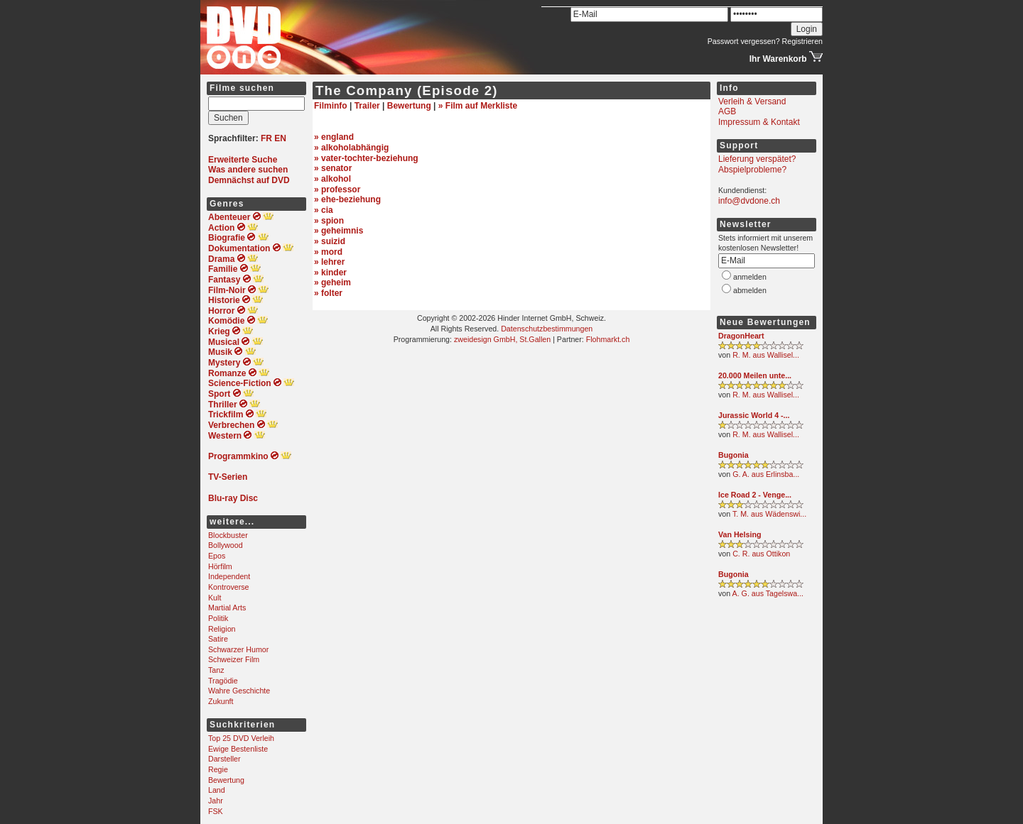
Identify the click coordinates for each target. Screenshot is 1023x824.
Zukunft (221, 701)
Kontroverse (228, 587)
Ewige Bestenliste (238, 749)
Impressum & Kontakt (759, 122)
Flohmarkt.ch (608, 339)
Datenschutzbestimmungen (546, 328)
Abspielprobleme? (752, 170)
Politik (218, 618)
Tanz (216, 670)
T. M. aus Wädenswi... (769, 514)
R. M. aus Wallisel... (765, 355)
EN (280, 138)
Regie (218, 769)
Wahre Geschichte (239, 690)
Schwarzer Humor (238, 649)
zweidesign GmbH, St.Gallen (502, 339)
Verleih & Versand (752, 101)
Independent (229, 576)
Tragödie (223, 680)
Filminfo (330, 106)
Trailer (367, 106)
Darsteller (224, 758)
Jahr (215, 800)
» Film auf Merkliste (477, 106)
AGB (727, 111)
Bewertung (226, 780)
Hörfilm (220, 566)
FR (266, 138)
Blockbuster (228, 535)
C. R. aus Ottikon (761, 553)
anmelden (750, 277)
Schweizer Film (233, 659)
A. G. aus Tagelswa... (768, 593)
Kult (214, 597)
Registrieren (802, 41)
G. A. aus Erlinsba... (765, 474)
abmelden (750, 290)
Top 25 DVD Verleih (241, 738)
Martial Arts (227, 607)
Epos (216, 555)
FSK (215, 811)
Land (216, 790)
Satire (218, 639)
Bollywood (225, 545)
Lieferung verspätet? (757, 159)
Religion (222, 629)
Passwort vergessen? (744, 41)
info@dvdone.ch (749, 201)
